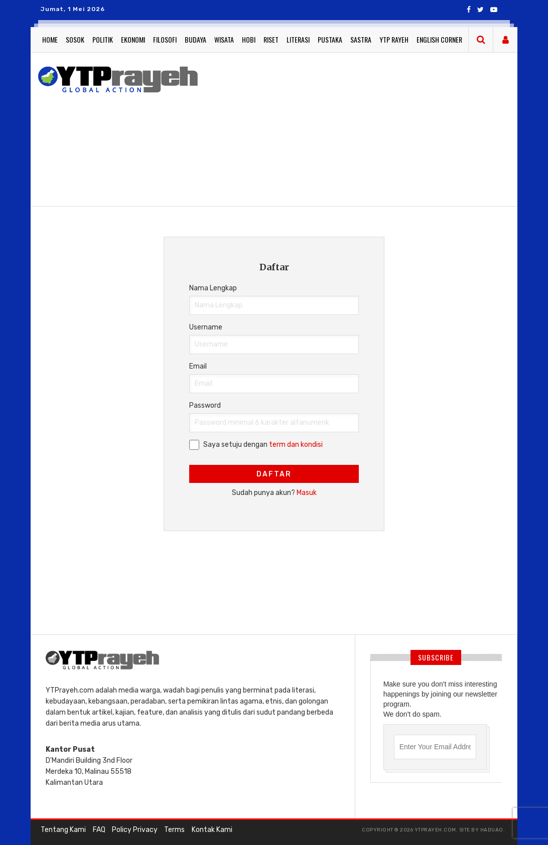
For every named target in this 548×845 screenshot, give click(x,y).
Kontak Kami (211, 829)
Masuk (307, 492)
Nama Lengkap (213, 288)
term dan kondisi (296, 444)
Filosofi (165, 39)
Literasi (298, 39)
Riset (271, 39)
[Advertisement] (376, 128)
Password (205, 405)
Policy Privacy (134, 829)
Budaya (195, 39)
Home (50, 39)
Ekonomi (133, 39)
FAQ (98, 829)
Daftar (274, 474)
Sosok (75, 39)
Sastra (360, 39)
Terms (174, 829)
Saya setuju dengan (263, 445)
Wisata (224, 39)
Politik (102, 39)
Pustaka (330, 39)
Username (205, 327)
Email (198, 366)
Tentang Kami (63, 829)
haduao (491, 830)
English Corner (439, 39)
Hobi (248, 39)
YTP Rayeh (393, 39)
